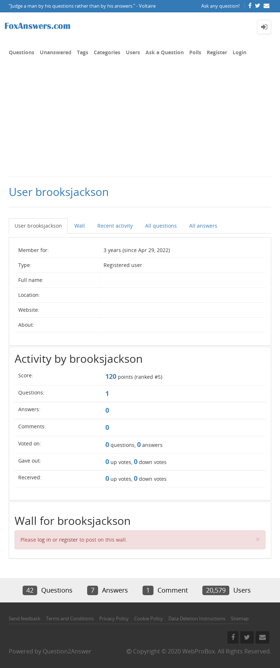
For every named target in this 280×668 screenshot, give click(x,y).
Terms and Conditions (70, 618)
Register (217, 52)
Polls (195, 52)
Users (133, 52)
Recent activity (115, 225)
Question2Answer (67, 651)
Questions (21, 52)
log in (44, 539)
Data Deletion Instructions (196, 618)
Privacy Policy (114, 618)
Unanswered (55, 52)
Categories (107, 52)
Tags (82, 52)
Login (239, 52)
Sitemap (240, 618)
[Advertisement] (140, 122)
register (68, 539)
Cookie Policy (148, 618)
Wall (79, 225)
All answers (203, 225)
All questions (161, 225)
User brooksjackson (38, 225)
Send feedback (24, 618)
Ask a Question (164, 52)
